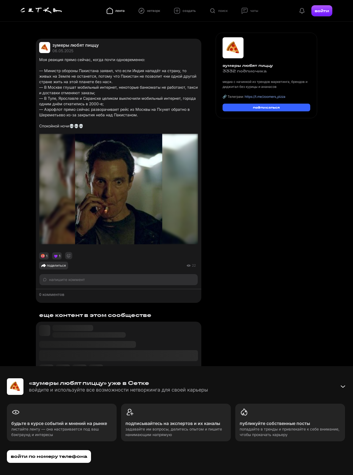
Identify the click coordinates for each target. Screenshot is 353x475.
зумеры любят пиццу (75, 45)
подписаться (266, 107)
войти (322, 11)
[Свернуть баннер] (342, 386)
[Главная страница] (41, 10)
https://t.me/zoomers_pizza (265, 97)
